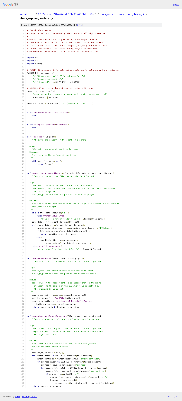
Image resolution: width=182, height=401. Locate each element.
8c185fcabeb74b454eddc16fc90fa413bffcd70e (65, 14)
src (33, 14)
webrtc (24, 14)
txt (170, 396)
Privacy (25, 396)
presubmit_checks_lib (132, 14)
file (79, 25)
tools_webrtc (107, 14)
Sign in (176, 4)
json (176, 396)
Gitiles (17, 396)
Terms (33, 396)
